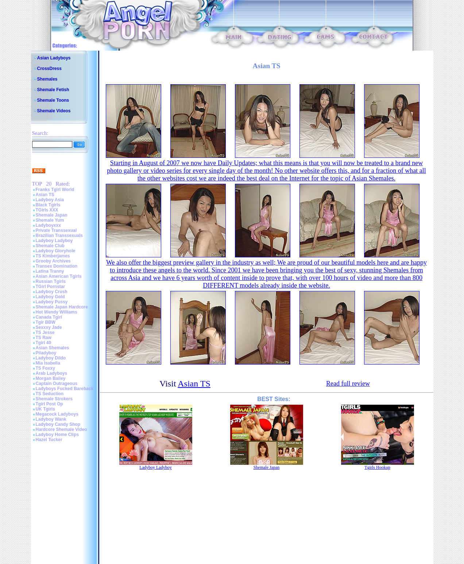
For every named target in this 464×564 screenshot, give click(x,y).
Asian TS (45, 194)
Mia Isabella (48, 363)
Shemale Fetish (53, 89)
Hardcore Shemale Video (61, 429)
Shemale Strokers (54, 398)
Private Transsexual (56, 230)
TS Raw (43, 337)
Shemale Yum (50, 220)
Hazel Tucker (49, 439)
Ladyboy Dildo (51, 358)
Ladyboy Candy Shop (58, 424)
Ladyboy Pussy (52, 301)
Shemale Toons (53, 100)
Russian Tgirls (51, 281)
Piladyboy (46, 352)
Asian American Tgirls (59, 276)
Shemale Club (50, 245)
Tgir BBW (46, 322)
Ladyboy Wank (51, 419)
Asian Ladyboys (54, 58)
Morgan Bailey (51, 378)
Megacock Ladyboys (57, 414)
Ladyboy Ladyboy (54, 240)
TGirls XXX (47, 210)
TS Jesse (45, 332)
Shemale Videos (54, 110)
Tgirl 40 (43, 342)
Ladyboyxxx (48, 225)
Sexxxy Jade (49, 327)
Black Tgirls (48, 204)
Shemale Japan (51, 215)
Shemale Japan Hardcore (62, 307)
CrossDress (49, 68)
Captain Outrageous (57, 383)
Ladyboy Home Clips (57, 434)
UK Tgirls (45, 409)
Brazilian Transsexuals (59, 235)
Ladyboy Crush (51, 291)
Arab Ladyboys (51, 373)
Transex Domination (57, 266)
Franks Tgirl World (55, 189)
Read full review (348, 383)
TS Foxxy (45, 368)
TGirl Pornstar (50, 286)
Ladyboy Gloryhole (56, 250)
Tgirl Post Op (49, 404)
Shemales (47, 79)
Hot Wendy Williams (56, 312)
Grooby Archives (53, 261)
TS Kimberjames (53, 255)
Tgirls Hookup (377, 467)
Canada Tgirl (49, 317)
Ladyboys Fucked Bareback (65, 388)
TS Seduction (50, 393)
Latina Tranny (50, 271)
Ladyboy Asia (50, 199)
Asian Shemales (52, 347)
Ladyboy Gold (50, 296)
